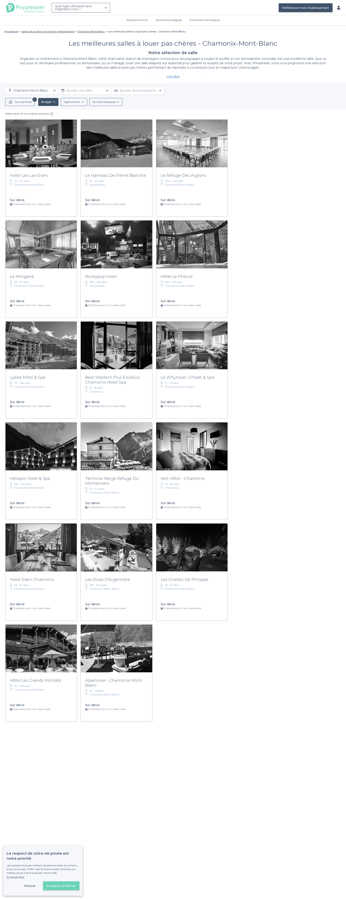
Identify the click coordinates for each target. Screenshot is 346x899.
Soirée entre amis (137, 20)
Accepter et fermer (61, 886)
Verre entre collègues (169, 20)
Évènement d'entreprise (205, 20)
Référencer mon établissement (305, 7)
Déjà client (143, 868)
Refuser (30, 886)
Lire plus (173, 76)
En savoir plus (15, 876)
